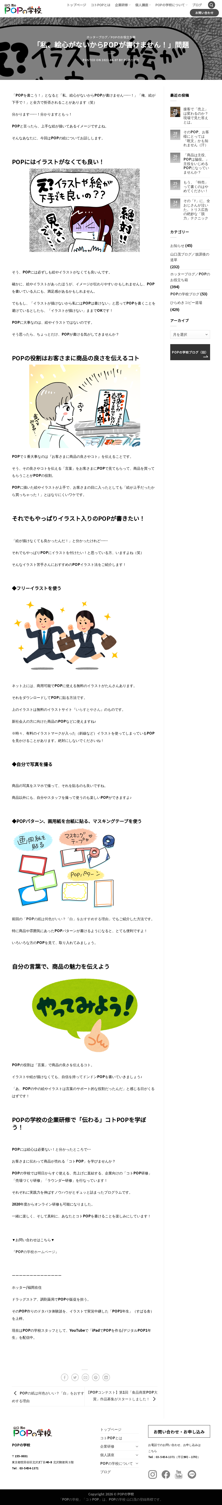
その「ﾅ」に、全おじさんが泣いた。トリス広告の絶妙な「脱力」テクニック (196, 209)
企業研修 (123, 5)
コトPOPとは (100, 5)
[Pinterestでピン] (96, 1377)
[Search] (211, 5)
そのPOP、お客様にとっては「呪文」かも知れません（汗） (196, 138)
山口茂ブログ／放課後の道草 (189, 256)
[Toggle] (137, 1446)
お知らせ (177, 245)
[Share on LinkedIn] (106, 1377)
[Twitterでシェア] (75, 1377)
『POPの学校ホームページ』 (35, 1251)
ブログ (197, 5)
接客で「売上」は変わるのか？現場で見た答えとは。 (195, 115)
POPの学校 (131, 60)
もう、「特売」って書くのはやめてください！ (195, 186)
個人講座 (143, 5)
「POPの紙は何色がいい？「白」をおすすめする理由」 (67, 918)
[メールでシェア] (85, 1377)
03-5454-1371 (165, 1457)
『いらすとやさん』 (88, 709)
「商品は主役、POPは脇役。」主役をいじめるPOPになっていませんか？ (196, 163)
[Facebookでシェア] (64, 1377)
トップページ (76, 5)
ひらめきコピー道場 (186, 302)
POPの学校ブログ (184, 293)
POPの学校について (171, 5)
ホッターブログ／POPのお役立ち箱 (111, 37)
